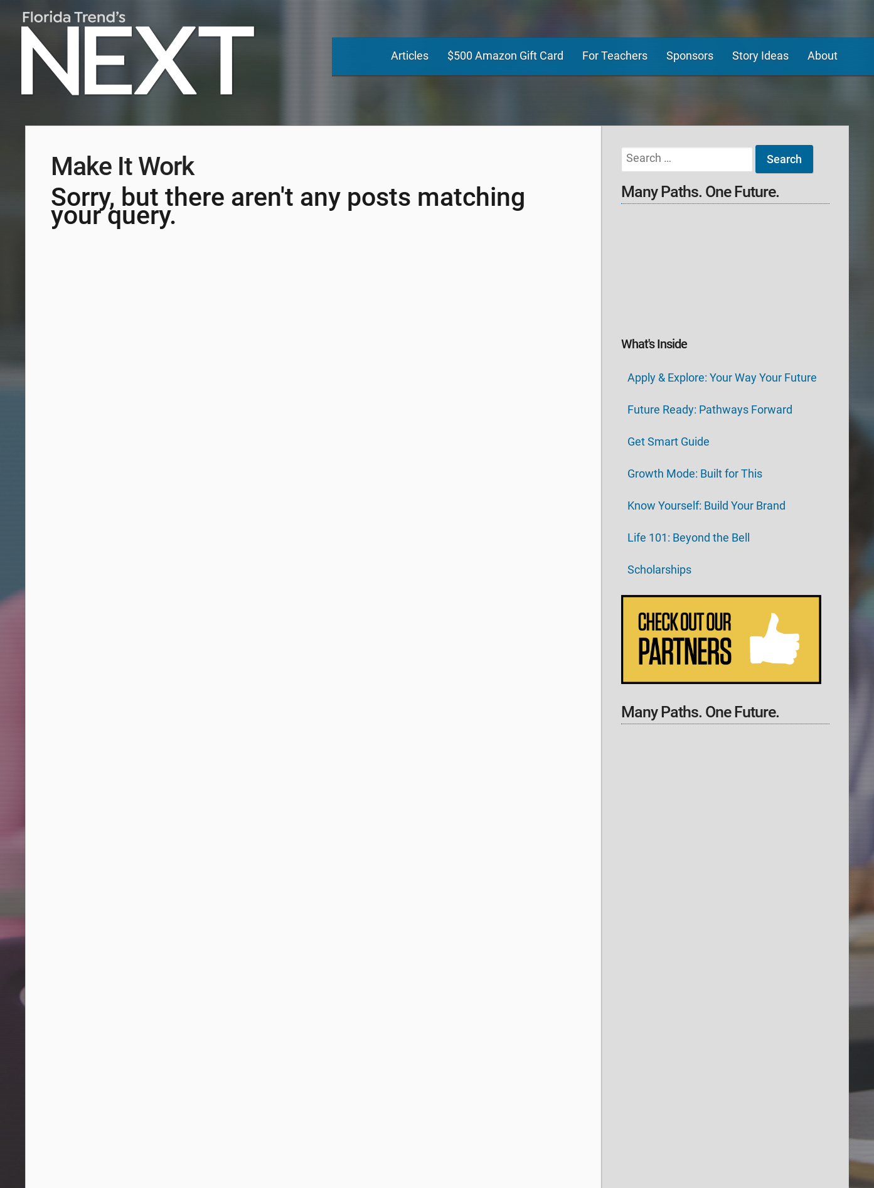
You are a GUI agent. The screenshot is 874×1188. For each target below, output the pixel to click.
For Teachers (615, 55)
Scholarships (659, 569)
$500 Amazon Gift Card (505, 55)
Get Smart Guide (668, 441)
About (822, 55)
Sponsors (689, 55)
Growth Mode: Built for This (694, 473)
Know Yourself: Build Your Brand (706, 505)
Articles (410, 55)
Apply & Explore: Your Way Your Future (722, 377)
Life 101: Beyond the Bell (688, 537)
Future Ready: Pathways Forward (709, 409)
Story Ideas (760, 55)
